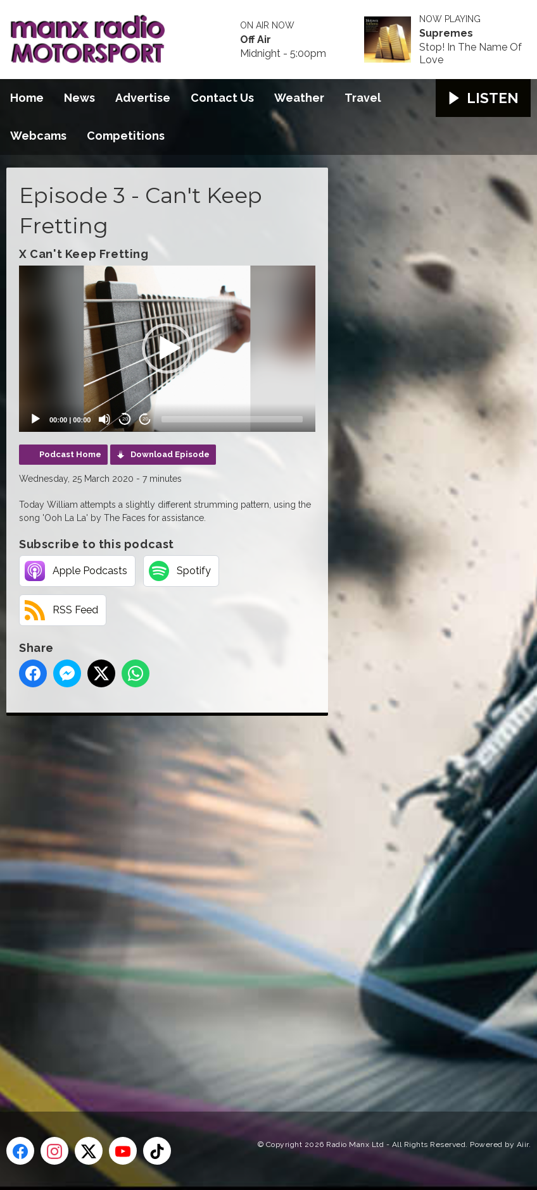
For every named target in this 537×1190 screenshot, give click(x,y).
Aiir (523, 1144)
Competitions (126, 135)
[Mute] (104, 419)
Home (27, 97)
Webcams (38, 135)
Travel (362, 97)
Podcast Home (70, 454)
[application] (167, 349)
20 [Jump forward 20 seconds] (145, 419)
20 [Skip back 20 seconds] (125, 419)
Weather (299, 97)
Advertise (142, 97)
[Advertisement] (243, 899)
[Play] (35, 419)
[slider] (232, 419)
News (79, 97)
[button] (167, 348)
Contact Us (222, 97)
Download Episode (170, 454)
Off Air (255, 40)
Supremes (446, 33)
